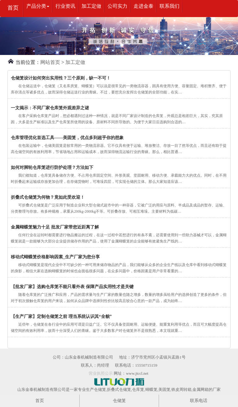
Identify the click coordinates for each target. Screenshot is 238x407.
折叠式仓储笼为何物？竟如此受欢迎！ (48, 197)
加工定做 (91, 6)
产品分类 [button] (37, 6)
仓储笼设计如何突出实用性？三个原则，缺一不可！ (61, 78)
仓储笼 (100, 389)
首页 (13, 8)
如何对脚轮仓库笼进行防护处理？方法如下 (52, 167)
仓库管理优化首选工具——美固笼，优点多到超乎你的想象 (67, 137)
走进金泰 (143, 6)
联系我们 (169, 6)
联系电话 (198, 400)
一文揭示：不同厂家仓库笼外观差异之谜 (50, 108)
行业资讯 (65, 6)
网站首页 (50, 62)
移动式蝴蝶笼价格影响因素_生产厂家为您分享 (55, 257)
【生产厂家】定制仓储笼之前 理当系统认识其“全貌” (61, 316)
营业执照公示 (101, 373)
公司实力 (117, 6)
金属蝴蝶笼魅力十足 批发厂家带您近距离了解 (55, 227)
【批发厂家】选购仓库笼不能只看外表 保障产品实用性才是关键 (72, 286)
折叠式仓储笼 (119, 389)
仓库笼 (138, 389)
